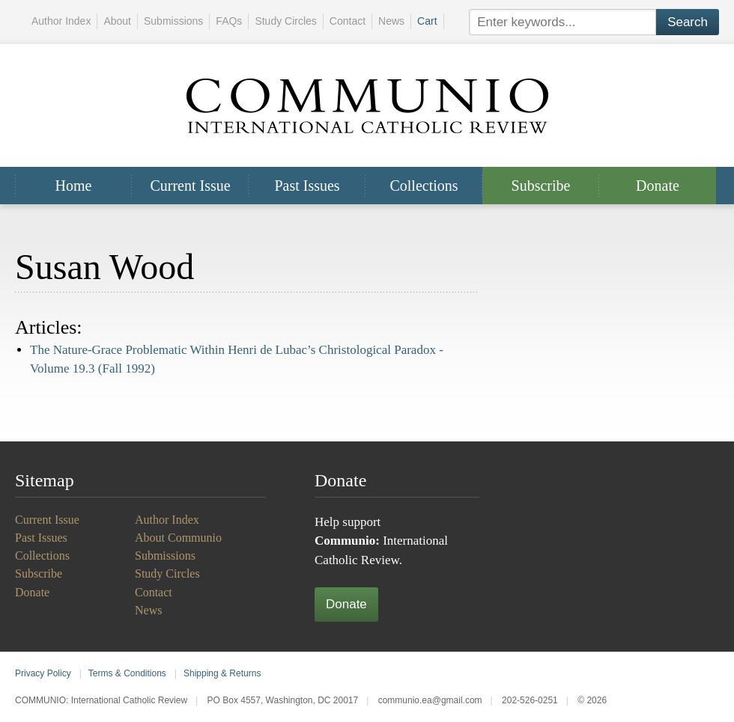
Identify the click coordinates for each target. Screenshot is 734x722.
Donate (657, 185)
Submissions (173, 21)
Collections (423, 185)
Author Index (61, 21)
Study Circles (285, 21)
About (117, 21)
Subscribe (541, 185)
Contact (348, 21)
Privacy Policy (43, 673)
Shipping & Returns (222, 673)
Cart (427, 21)
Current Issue (190, 185)
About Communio (178, 537)
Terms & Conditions (127, 673)
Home (73, 185)
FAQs (229, 21)
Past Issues (306, 185)
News (391, 21)
